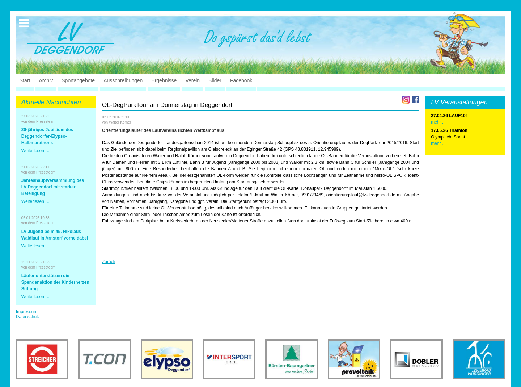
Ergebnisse (164, 80)
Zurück (108, 261)
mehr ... (438, 143)
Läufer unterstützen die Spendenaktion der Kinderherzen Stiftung (55, 282)
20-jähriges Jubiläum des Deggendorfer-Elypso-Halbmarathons (47, 136)
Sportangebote (78, 80)
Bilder (214, 80)
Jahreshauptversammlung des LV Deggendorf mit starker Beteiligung (52, 187)
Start (25, 80)
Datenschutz (28, 316)
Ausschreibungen (123, 80)
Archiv (46, 80)
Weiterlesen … (35, 150)
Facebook (241, 80)
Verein (192, 80)
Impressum (26, 311)
